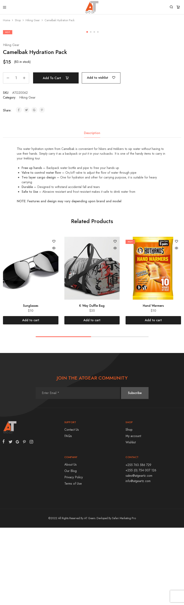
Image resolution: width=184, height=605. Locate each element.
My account (133, 513)
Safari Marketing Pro (124, 595)
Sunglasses (30, 383)
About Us (70, 542)
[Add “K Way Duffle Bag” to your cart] (92, 397)
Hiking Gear (33, 20)
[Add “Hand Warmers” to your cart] (153, 397)
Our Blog (70, 548)
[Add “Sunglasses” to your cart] (30, 397)
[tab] (92, 210)
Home (6, 20)
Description (92, 210)
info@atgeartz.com (138, 558)
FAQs (68, 513)
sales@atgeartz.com (139, 553)
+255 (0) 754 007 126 (141, 547)
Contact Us (71, 507)
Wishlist (131, 519)
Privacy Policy (73, 554)
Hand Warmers (153, 383)
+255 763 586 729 (138, 542)
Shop (18, 20)
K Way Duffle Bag (92, 383)
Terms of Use (73, 561)
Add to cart (56, 155)
